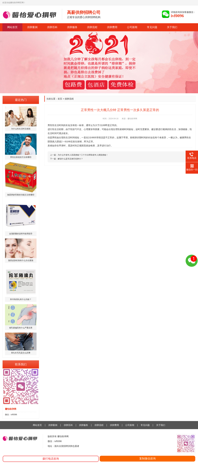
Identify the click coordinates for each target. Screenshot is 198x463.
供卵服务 (72, 27)
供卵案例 (32, 27)
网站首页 (12, 27)
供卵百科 (52, 27)
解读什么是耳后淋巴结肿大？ (70, 159)
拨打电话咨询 (50, 458)
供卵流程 (92, 27)
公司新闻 (132, 27)
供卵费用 (112, 27)
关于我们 (172, 27)
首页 (60, 98)
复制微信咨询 (147, 458)
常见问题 (152, 27)
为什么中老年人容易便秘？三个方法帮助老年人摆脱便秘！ (83, 155)
